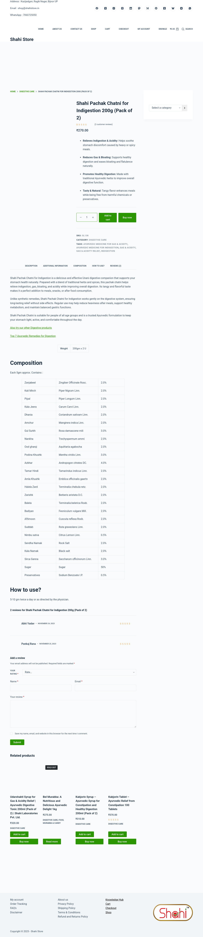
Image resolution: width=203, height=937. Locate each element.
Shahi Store (21, 39)
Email (78, 682)
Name (14, 682)
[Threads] (122, 8)
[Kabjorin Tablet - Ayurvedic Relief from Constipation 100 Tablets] (122, 777)
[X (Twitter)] (105, 8)
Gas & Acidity (128, 247)
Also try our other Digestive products (31, 327)
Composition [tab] (79, 266)
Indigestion (108, 251)
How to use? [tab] (98, 266)
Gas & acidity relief (88, 251)
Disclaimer (16, 912)
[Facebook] (97, 8)
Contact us (76, 29)
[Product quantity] (86, 217)
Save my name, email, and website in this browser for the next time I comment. (51, 733)
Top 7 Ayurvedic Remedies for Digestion (33, 336)
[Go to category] (184, 108)
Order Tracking (18, 903)
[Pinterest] (156, 8)
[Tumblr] (164, 8)
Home (41, 29)
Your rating (14, 672)
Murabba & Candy (52, 823)
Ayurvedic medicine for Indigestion (97, 247)
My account (144, 29)
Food (61, 820)
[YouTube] (181, 8)
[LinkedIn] (131, 8)
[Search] (187, 29)
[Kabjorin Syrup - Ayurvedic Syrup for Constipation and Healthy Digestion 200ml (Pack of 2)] (89, 777)
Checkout (124, 29)
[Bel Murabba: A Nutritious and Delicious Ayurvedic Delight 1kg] (57, 777)
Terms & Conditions (69, 912)
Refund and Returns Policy (73, 916)
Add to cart (107, 217)
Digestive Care (98, 240)
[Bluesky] (173, 8)
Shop (93, 29)
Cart (107, 29)
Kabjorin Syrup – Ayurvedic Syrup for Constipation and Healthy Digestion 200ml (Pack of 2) (88, 805)
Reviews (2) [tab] (115, 266)
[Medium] (148, 8)
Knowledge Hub (167, 29)
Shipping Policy (66, 908)
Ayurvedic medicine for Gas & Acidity (105, 244)
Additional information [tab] (55, 266)
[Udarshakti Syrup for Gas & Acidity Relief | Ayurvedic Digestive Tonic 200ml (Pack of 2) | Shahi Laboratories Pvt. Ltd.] (24, 777)
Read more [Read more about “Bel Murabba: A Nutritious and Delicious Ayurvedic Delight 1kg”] (52, 841)
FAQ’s (13, 908)
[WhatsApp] (190, 8)
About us (57, 29)
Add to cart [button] (19, 834)
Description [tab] (31, 266)
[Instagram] (114, 8)
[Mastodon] (139, 8)
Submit (17, 742)
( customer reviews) (104, 124)
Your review (17, 697)
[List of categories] (165, 108)
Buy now (127, 217)
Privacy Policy (66, 903)
